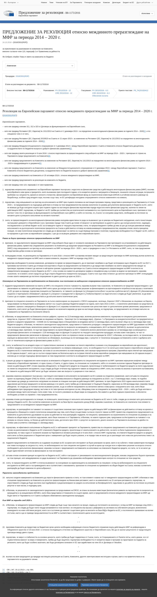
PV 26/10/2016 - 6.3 (100, 90)
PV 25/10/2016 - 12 (63, 90)
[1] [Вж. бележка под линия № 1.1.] (145, 131)
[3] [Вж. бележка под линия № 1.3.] (71, 149)
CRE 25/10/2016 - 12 (63, 93)
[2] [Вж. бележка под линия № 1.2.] (44, 141)
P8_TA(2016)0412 (141, 90)
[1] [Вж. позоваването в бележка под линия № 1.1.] (4, 570)
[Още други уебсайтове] (144, 2)
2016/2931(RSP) (22, 76)
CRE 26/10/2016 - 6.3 (100, 93)
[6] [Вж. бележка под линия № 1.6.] (109, 171)
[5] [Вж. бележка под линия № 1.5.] (40, 163)
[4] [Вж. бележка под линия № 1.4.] (49, 156)
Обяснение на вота (100, 96)
